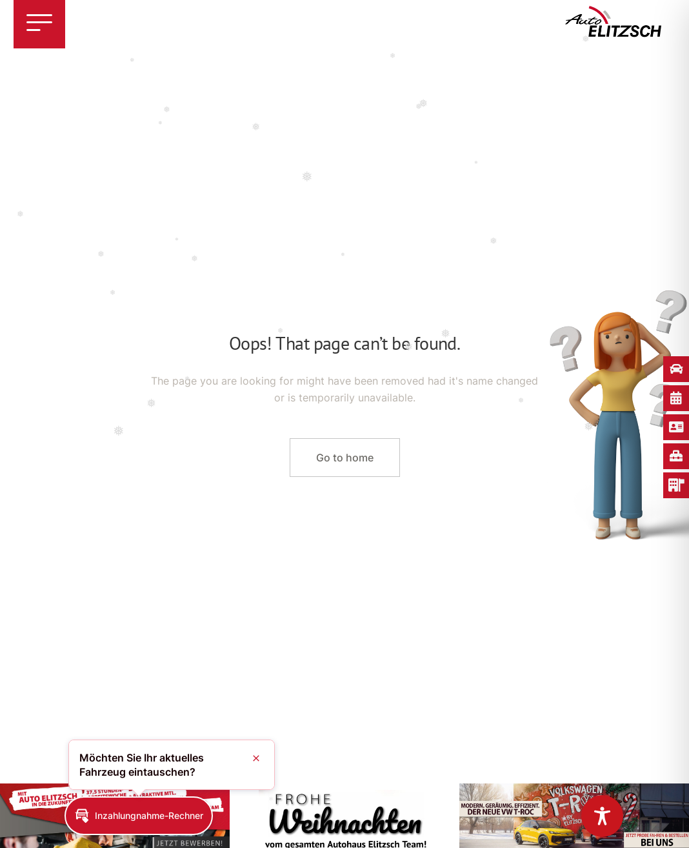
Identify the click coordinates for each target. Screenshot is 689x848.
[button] (138, 815)
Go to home (345, 457)
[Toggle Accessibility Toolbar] (602, 816)
